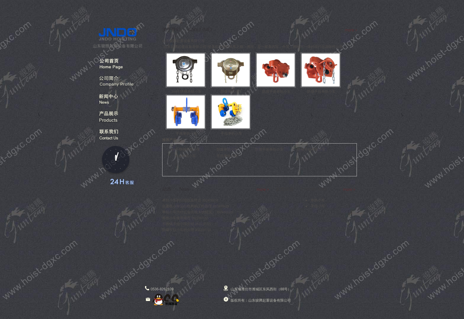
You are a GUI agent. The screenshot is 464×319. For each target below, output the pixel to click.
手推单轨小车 (185, 156)
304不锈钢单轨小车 (185, 149)
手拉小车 (318, 206)
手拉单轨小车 (227, 156)
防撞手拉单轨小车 (311, 149)
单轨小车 (318, 200)
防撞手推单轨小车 (269, 149)
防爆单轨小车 (227, 149)
